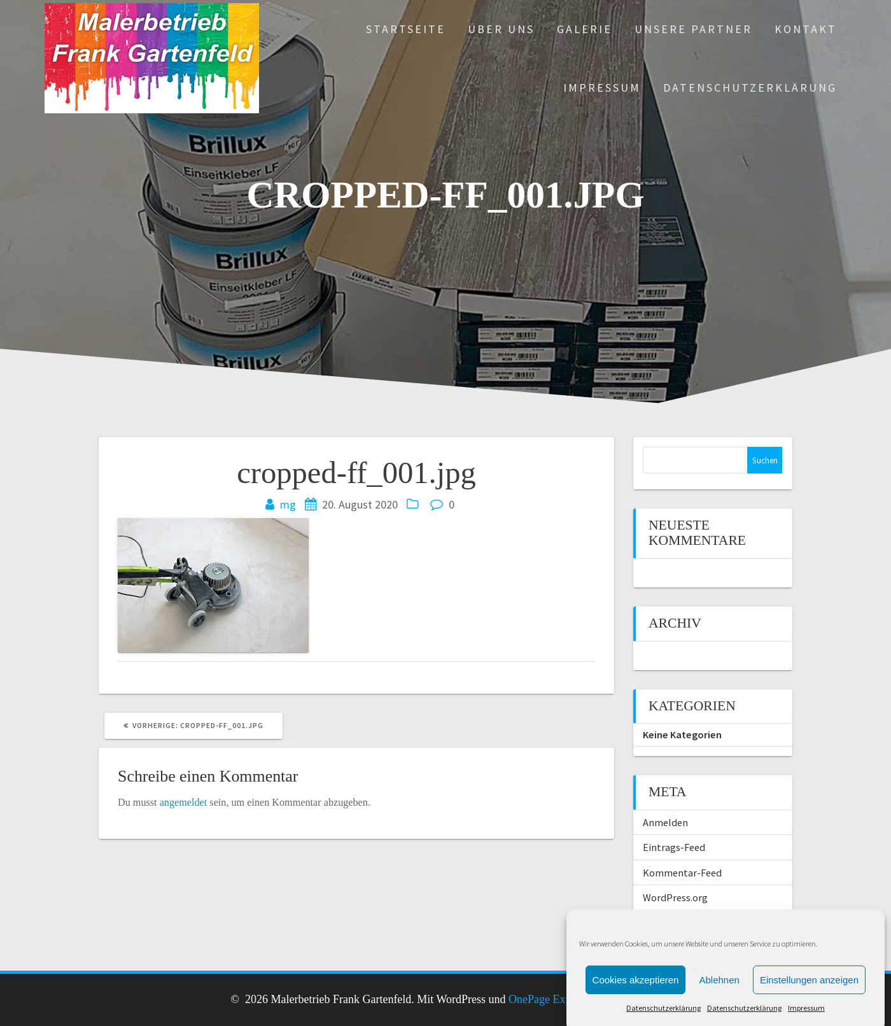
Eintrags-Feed (674, 847)
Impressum (602, 87)
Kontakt (806, 29)
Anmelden (665, 822)
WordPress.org (675, 897)
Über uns (501, 29)
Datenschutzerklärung (750, 87)
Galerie (584, 29)
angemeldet (183, 802)
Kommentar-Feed (682, 872)
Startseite (406, 29)
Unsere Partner (693, 29)
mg (288, 504)
